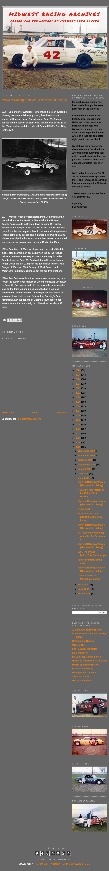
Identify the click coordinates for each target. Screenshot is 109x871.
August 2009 (85, 469)
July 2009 (83, 473)
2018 (78, 406)
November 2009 (86, 455)
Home (35, 412)
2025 (78, 374)
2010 (78, 442)
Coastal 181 (78, 645)
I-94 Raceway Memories (84, 649)
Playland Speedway (82, 668)
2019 (78, 402)
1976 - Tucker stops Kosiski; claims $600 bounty (90, 517)
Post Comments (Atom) (29, 419)
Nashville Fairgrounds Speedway (89, 660)
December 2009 (86, 451)
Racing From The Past (84, 672)
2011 (78, 438)
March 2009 (84, 593)
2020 (78, 397)
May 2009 (83, 584)
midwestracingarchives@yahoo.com (64, 864)
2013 (78, 429)
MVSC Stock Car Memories (86, 657)
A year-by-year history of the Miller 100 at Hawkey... (91, 493)
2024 (78, 379)
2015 (78, 420)
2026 (78, 370)
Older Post (61, 412)
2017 (78, 411)
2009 (78, 447)
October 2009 (85, 460)
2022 (78, 388)
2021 (78, 392)
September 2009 (87, 464)
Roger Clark (84, 509)
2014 (78, 424)
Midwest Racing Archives (55, 14)
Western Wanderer (82, 680)
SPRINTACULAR (81, 676)
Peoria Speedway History (85, 664)
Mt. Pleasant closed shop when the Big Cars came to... (92, 536)
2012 (78, 433)
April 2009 (84, 589)
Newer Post (8, 412)
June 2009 (84, 478)
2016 (78, 415)
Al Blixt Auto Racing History (87, 629)
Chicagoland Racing (83, 641)
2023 (78, 383)
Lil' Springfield (80, 652)
